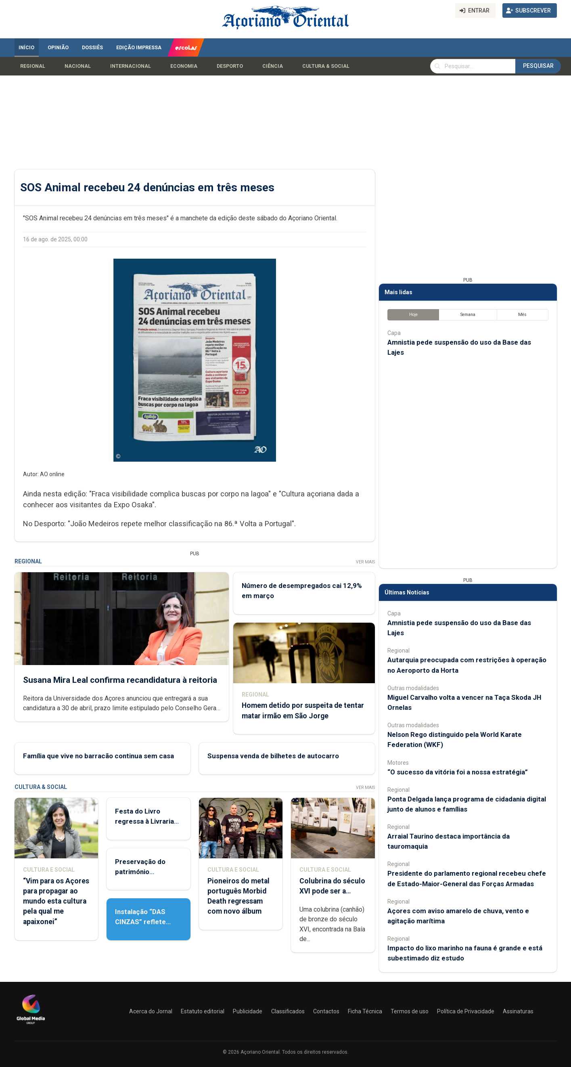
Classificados (288, 1011)
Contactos (326, 1011)
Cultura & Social (325, 66)
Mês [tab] (522, 314)
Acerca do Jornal (150, 1011)
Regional (32, 66)
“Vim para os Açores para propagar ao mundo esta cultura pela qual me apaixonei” (56, 901)
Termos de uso (410, 1011)
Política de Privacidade (465, 1011)
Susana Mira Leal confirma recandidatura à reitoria (120, 680)
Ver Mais (365, 562)
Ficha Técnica (365, 1011)
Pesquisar (538, 66)
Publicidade (247, 1011)
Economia (183, 66)
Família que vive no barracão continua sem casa (98, 756)
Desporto (230, 66)
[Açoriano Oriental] (31, 1025)
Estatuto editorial (202, 1011)
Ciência (272, 66)
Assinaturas (518, 1011)
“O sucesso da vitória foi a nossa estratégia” (457, 772)
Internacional (130, 66)
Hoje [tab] (413, 314)
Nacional (78, 66)
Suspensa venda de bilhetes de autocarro (273, 756)
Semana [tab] (467, 314)
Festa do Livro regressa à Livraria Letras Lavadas (144, 821)
